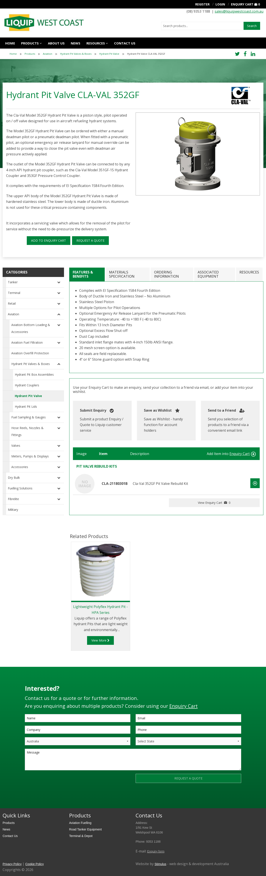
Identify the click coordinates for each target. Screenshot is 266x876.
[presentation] (58, 782)
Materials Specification (122, 274)
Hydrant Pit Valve (109, 53)
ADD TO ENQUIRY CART (48, 240)
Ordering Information (166, 274)
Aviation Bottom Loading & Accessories (30, 328)
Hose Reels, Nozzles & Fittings (27, 431)
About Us (56, 43)
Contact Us (10, 836)
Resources (95, 43)
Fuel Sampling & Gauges (28, 417)
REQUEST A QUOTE (90, 240)
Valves (15, 445)
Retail (12, 303)
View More (100, 640)
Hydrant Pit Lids (26, 406)
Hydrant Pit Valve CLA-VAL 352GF (146, 53)
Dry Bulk (14, 477)
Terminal (14, 293)
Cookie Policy (34, 864)
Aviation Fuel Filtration (27, 342)
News (75, 43)
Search (252, 26)
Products (30, 43)
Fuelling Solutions (20, 488)
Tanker (13, 282)
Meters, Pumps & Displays (30, 456)
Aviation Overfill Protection (30, 353)
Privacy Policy (12, 864)
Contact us (124, 43)
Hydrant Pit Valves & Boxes (75, 53)
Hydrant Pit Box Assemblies (34, 374)
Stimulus (160, 864)
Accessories (19, 467)
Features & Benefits (83, 274)
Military (13, 510)
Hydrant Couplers (27, 385)
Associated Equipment (208, 274)
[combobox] (202, 26)
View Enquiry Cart (214, 503)
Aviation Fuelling (80, 823)
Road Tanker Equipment (85, 829)
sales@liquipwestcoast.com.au (239, 11)
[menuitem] (17, 54)
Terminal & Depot (81, 836)
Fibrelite (13, 499)
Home (10, 43)
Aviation (47, 53)
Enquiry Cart (242, 4)
